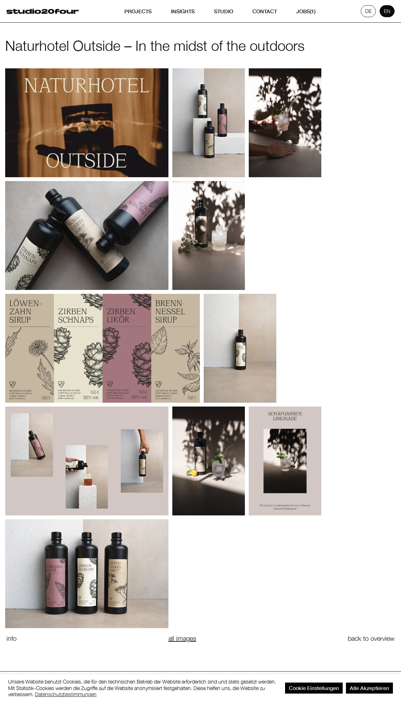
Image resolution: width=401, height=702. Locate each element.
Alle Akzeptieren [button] (369, 688)
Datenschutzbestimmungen (66, 694)
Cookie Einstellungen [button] (314, 688)
